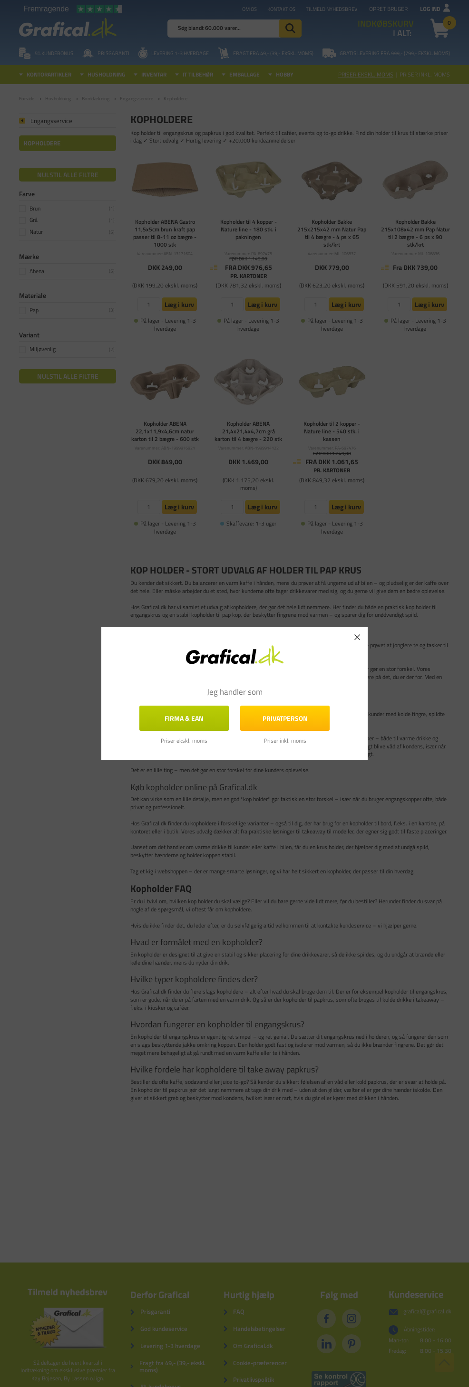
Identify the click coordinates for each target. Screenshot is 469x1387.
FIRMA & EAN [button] (184, 718)
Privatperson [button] (285, 718)
